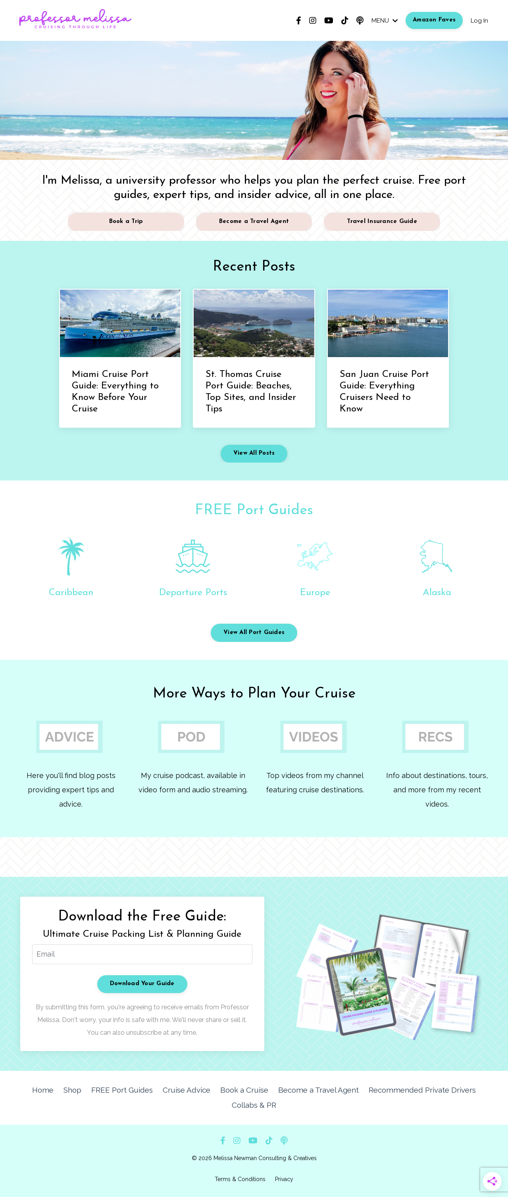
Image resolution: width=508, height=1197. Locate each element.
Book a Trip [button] (126, 222)
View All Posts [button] (254, 453)
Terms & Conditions (240, 1177)
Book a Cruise (229, 1090)
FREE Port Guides (254, 510)
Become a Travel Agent (301, 1090)
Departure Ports (193, 593)
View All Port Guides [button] (254, 633)
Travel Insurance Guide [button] (382, 222)
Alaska (437, 593)
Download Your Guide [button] (142, 984)
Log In (479, 20)
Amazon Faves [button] (433, 20)
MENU (382, 20)
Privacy (284, 1177)
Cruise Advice (173, 1090)
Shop (62, 1090)
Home (32, 1090)
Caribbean (71, 593)
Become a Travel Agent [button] (254, 222)
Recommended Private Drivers (402, 1090)
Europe (315, 593)
